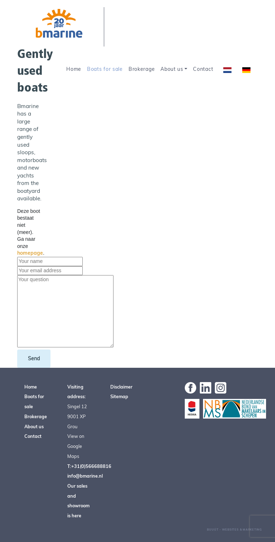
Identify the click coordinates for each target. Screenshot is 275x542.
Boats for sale (105, 69)
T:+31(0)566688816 (89, 466)
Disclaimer (121, 387)
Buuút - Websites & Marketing (234, 529)
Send (34, 358)
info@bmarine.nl (85, 476)
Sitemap (119, 396)
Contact (203, 69)
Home (73, 69)
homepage (30, 253)
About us (171, 69)
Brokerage (142, 69)
